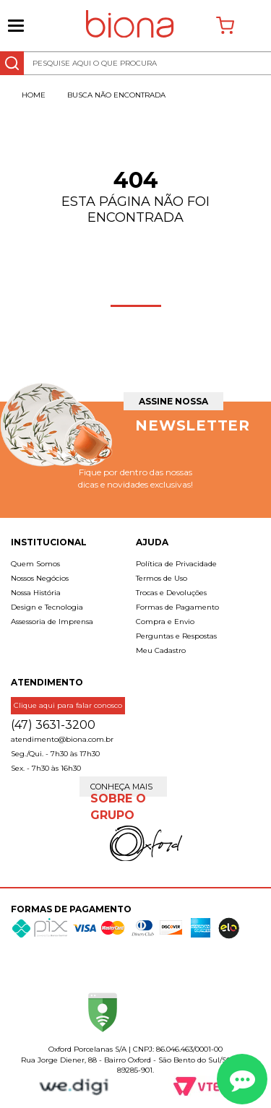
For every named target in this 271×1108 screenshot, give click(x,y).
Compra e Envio (165, 621)
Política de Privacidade (176, 563)
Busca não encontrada (116, 95)
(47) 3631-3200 (53, 725)
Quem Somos (35, 563)
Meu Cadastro (161, 650)
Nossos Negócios (40, 578)
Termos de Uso (161, 578)
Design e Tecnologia (47, 607)
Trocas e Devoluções (171, 592)
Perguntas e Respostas (176, 636)
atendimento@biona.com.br (62, 739)
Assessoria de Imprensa (52, 621)
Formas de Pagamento (177, 607)
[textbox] (135, 63)
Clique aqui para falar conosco (68, 705)
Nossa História (36, 592)
